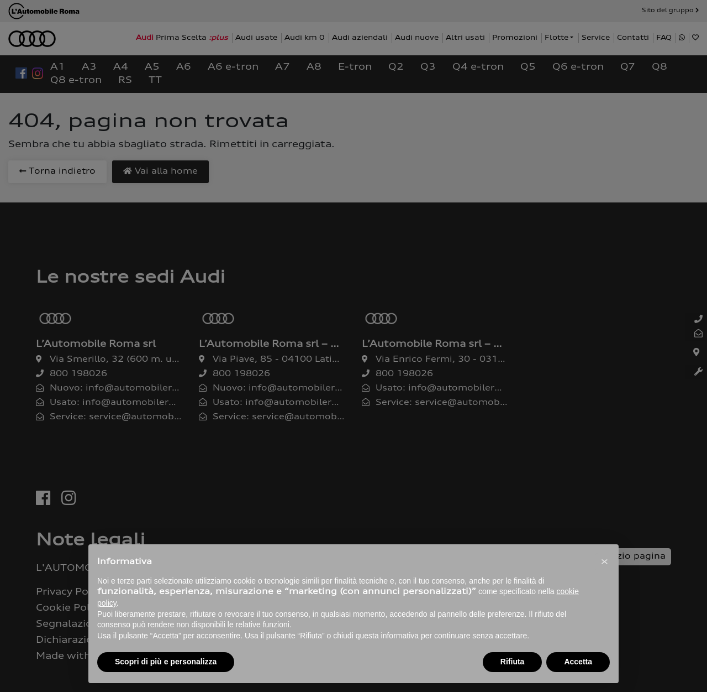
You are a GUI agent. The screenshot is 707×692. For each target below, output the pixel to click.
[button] (604, 562)
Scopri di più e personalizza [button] (166, 661)
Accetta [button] (578, 661)
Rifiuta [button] (512, 661)
